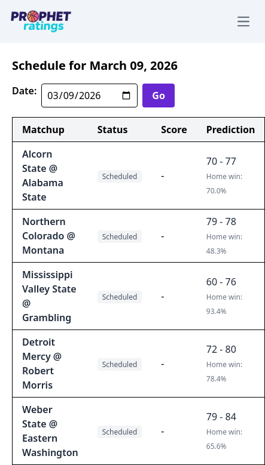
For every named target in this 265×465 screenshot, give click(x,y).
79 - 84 (221, 416)
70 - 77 (221, 161)
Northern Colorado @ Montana (48, 236)
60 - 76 (221, 281)
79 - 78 (221, 221)
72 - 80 (221, 349)
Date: (24, 90)
